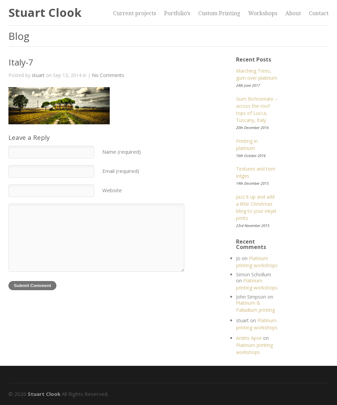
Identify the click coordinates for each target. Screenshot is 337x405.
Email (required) (120, 171)
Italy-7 (20, 62)
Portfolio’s (177, 13)
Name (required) (121, 151)
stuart (38, 75)
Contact (319, 13)
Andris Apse (249, 338)
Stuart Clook (45, 12)
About (293, 13)
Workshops (262, 13)
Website (112, 190)
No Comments (108, 75)
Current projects (134, 13)
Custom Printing (219, 13)
